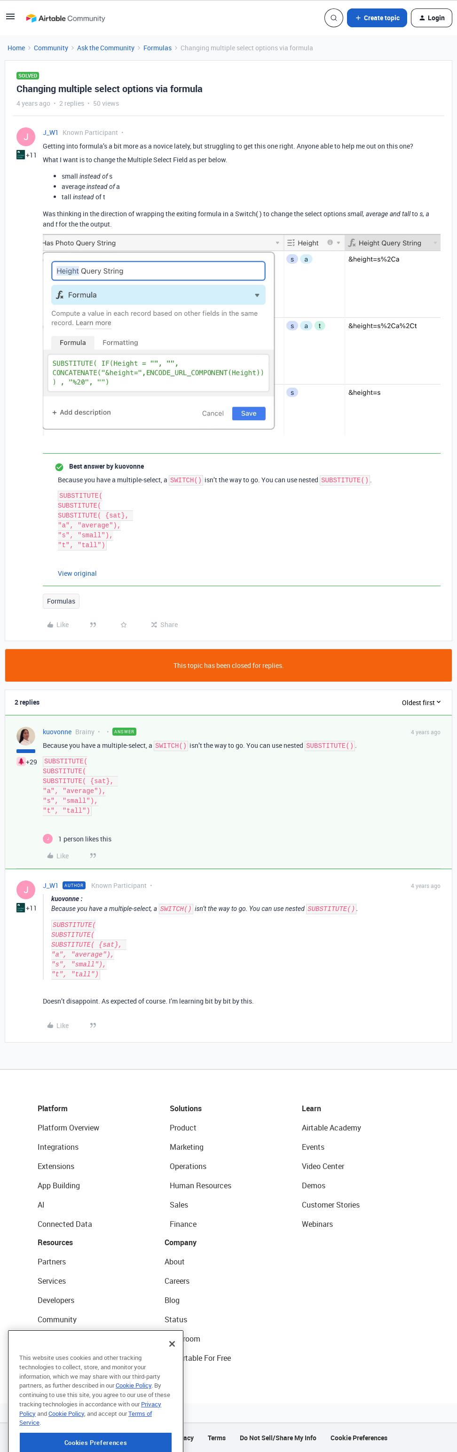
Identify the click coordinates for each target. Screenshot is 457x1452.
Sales (179, 1205)
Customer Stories (331, 1205)
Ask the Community (105, 47)
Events (313, 1147)
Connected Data (65, 1224)
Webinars (317, 1224)
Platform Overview (68, 1127)
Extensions (56, 1166)
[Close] (172, 1376)
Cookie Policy (133, 1418)
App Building (59, 1185)
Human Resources (200, 1185)
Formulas (157, 47)
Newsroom (182, 1339)
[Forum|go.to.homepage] (65, 17)
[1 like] (77, 839)
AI (41, 1205)
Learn (311, 1108)
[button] (10, 19)
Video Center (323, 1166)
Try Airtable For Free (198, 1358)
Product (183, 1127)
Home (16, 47)
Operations (188, 1166)
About (175, 1261)
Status (176, 1319)
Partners (52, 1261)
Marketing (187, 1147)
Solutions (186, 1108)
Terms (217, 1437)
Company (181, 1242)
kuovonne (57, 731)
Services (52, 1281)
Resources (55, 1242)
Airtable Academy (331, 1127)
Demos (313, 1185)
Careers (177, 1281)
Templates (55, 1339)
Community (51, 47)
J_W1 (51, 132)
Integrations (58, 1147)
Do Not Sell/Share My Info (278, 1437)
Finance (183, 1224)
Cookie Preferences (359, 1437)
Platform (53, 1108)
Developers (56, 1300)
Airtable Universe (66, 1358)
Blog (172, 1300)
